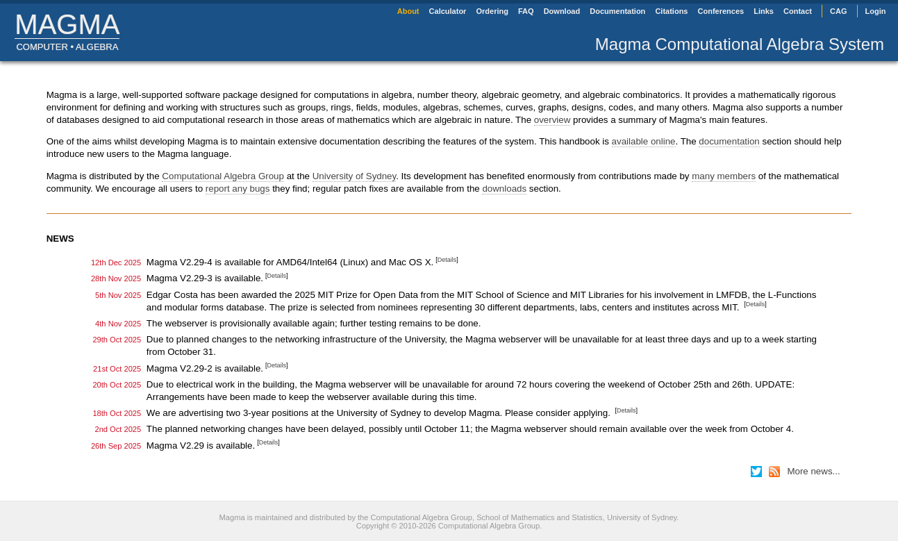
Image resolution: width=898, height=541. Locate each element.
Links (764, 11)
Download (562, 11)
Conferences (721, 11)
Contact (797, 11)
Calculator (448, 11)
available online (644, 141)
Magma (67, 24)
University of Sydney (355, 176)
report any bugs (238, 188)
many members (724, 176)
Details (447, 259)
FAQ (526, 11)
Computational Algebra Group (223, 176)
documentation (729, 141)
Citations (671, 11)
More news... (813, 471)
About (408, 11)
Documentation (617, 11)
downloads (504, 188)
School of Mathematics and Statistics (539, 517)
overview (552, 120)
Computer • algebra (67, 47)
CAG (838, 11)
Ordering (492, 11)
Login (875, 11)
